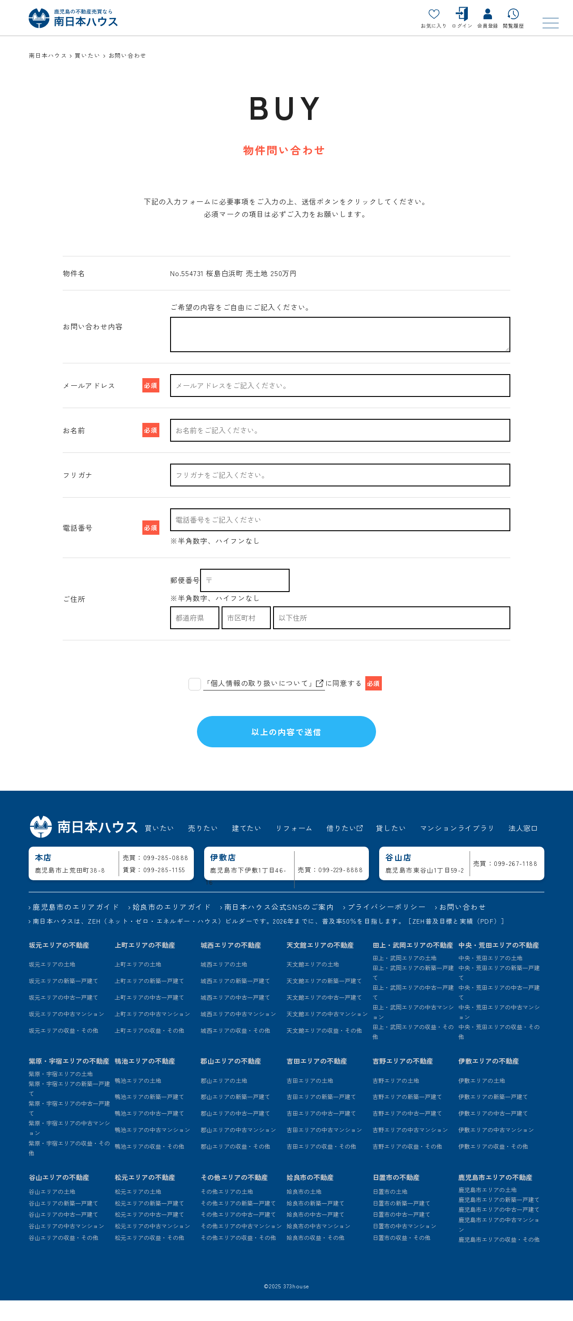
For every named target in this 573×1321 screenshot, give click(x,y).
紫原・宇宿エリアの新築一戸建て (69, 1109)
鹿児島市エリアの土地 (487, 1210)
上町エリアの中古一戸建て (149, 1018)
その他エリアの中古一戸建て (238, 1235)
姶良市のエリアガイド (172, 927)
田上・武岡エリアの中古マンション (413, 1032)
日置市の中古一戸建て (401, 1235)
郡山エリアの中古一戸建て (235, 1133)
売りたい (203, 849)
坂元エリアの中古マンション (66, 1034)
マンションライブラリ (457, 849)
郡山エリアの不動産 (231, 1082)
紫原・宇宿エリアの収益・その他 (69, 1168)
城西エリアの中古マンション (238, 1034)
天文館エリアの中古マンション (327, 1034)
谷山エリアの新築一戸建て (63, 1223)
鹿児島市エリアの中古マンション (499, 1245)
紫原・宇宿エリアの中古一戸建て (69, 1129)
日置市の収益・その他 (401, 1258)
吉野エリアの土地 (395, 1101)
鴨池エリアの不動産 (145, 1082)
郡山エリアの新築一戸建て (235, 1117)
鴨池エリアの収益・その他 (149, 1167)
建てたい (247, 849)
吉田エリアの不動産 (316, 1082)
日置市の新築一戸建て (401, 1223)
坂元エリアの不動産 (59, 965)
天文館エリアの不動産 (320, 965)
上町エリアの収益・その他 (149, 1051)
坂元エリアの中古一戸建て (63, 1018)
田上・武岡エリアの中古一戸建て (413, 1013)
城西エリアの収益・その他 (235, 1051)
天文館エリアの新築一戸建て (324, 1001)
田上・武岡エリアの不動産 (412, 965)
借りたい (344, 849)
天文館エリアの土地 (312, 984)
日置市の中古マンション (404, 1246)
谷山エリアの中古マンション (66, 1246)
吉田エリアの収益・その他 (321, 1167)
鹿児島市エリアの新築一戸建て (499, 1220)
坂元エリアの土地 (52, 984)
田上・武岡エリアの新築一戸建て (413, 993)
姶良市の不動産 (310, 1197)
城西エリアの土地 (224, 984)
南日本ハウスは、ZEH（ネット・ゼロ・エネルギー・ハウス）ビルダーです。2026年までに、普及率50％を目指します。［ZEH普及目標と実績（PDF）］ (270, 941)
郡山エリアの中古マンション (238, 1150)
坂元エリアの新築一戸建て (63, 1001)
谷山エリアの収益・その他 (63, 1258)
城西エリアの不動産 (231, 965)
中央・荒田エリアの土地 (490, 978)
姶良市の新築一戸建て (315, 1223)
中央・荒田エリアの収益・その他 (499, 1052)
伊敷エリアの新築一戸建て (493, 1117)
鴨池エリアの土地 (138, 1101)
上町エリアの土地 (138, 984)
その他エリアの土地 (227, 1212)
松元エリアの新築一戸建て (149, 1223)
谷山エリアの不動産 (59, 1197)
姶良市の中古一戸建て (315, 1235)
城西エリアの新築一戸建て (235, 1001)
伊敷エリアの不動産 (488, 1082)
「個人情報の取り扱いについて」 (263, 683)
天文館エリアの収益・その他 (324, 1051)
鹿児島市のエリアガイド (76, 927)
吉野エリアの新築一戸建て (407, 1117)
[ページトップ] (544, 1292)
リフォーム (294, 849)
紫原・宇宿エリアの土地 (61, 1094)
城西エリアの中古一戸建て (235, 1018)
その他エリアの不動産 (234, 1197)
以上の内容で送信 (286, 742)
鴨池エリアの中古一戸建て (149, 1133)
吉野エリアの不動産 (402, 1082)
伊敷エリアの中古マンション (496, 1150)
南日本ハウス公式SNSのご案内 (279, 927)
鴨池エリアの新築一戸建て (149, 1117)
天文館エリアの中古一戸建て (324, 1018)
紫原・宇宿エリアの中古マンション (69, 1148)
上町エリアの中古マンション (152, 1034)
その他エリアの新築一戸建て (238, 1223)
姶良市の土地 (303, 1212)
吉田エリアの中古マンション (324, 1150)
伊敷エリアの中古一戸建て (493, 1133)
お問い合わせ (463, 927)
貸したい (391, 849)
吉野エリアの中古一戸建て (407, 1133)
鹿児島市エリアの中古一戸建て (499, 1230)
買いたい (160, 849)
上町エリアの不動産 (145, 965)
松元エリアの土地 (138, 1212)
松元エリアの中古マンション (152, 1246)
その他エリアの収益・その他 (238, 1258)
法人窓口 (524, 849)
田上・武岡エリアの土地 (404, 978)
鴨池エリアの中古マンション (152, 1150)
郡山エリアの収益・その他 (235, 1167)
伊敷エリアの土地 (481, 1101)
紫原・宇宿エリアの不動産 (69, 1082)
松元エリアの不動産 (145, 1197)
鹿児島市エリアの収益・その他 (499, 1260)
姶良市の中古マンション (318, 1246)
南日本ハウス (48, 55)
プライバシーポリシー (386, 927)
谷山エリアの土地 (52, 1212)
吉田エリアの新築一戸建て (321, 1117)
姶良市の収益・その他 (315, 1258)
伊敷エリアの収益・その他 (493, 1167)
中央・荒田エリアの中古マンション (499, 1032)
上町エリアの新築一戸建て (149, 1001)
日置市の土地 (389, 1212)
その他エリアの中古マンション (241, 1246)
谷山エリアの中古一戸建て (63, 1235)
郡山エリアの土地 (224, 1101)
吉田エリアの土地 (309, 1101)
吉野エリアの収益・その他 (407, 1167)
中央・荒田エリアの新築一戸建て (499, 993)
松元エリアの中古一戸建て (149, 1235)
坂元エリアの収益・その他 (63, 1051)
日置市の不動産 (395, 1197)
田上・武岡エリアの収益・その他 (413, 1052)
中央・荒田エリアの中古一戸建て (499, 1013)
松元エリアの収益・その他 (149, 1258)
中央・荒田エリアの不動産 (498, 965)
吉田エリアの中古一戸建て (321, 1133)
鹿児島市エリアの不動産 (495, 1197)
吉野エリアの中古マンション (410, 1150)
